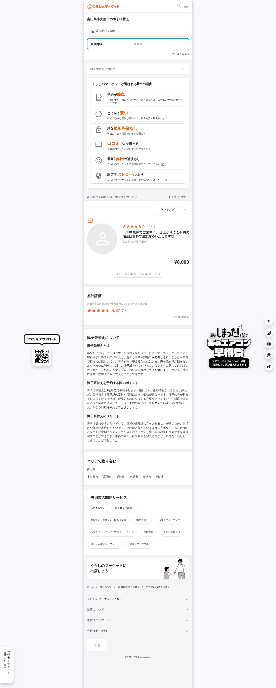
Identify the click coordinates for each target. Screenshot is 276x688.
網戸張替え (142, 520)
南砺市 (134, 476)
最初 (118, 273)
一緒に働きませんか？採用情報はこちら (6, 662)
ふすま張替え (97, 508)
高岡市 (107, 476)
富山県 (91, 469)
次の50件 (145, 273)
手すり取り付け (171, 532)
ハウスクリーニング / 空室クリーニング (111, 532)
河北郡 (160, 476)
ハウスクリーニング (169, 520)
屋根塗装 (148, 532)
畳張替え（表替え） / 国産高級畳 (108, 520)
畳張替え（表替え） (126, 508)
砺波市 (120, 476)
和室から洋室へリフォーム (104, 544)
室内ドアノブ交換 (139, 544)
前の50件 (130, 273)
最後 (157, 273)
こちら (159, 164)
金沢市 (147, 476)
